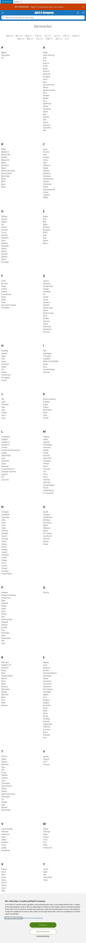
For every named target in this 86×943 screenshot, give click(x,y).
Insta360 (46, 359)
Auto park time (48, 85)
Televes (4, 762)
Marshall (46, 455)
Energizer (46, 230)
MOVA (45, 488)
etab (44, 235)
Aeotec (45, 98)
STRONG (46, 727)
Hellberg (4, 350)
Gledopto (46, 283)
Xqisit (3, 888)
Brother (4, 157)
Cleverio (46, 152)
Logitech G (5, 445)
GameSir (46, 305)
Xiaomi (4, 869)
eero (44, 238)
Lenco (3, 463)
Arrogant (46, 76)
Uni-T (45, 762)
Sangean (46, 700)
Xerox (3, 880)
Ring (3, 700)
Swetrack (46, 735)
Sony (45, 697)
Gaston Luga (48, 307)
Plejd (3, 600)
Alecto (45, 111)
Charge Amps (48, 179)
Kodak (45, 404)
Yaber (45, 872)
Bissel (3, 179)
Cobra (45, 187)
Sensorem (47, 705)
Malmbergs (47, 445)
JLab (3, 407)
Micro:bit (46, 469)
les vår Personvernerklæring (32, 918)
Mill (44, 471)
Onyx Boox (47, 522)
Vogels (3, 848)
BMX (3, 181)
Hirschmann (6, 375)
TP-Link (4, 756)
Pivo (3, 616)
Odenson (46, 528)
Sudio (45, 665)
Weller (45, 829)
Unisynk (46, 764)
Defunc (4, 248)
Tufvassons (5, 783)
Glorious (46, 321)
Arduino (46, 63)
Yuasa (45, 880)
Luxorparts (5, 436)
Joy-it (3, 415)
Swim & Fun (47, 684)
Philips (4, 614)
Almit (45, 79)
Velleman (4, 831)
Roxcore (4, 705)
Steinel (45, 678)
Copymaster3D (49, 189)
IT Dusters (47, 356)
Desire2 (4, 254)
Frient (3, 297)
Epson (45, 243)
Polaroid (4, 603)
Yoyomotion (48, 877)
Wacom (46, 837)
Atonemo (46, 125)
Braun (3, 187)
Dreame (4, 243)
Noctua (4, 565)
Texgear (4, 802)
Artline (45, 122)
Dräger (4, 222)
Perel (3, 611)
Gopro (45, 324)
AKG (45, 58)
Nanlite (4, 536)
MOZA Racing (48, 490)
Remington (5, 689)
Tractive (4, 778)
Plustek (4, 627)
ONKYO (46, 539)
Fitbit (3, 299)
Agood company (49, 90)
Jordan (4, 412)
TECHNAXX (6, 810)
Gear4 (45, 310)
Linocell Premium (8, 469)
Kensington (47, 410)
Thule (3, 772)
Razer (3, 681)
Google (46, 289)
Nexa (3, 522)
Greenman (47, 326)
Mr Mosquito (48, 493)
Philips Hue (5, 598)
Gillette (46, 318)
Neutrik (4, 552)
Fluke (3, 281)
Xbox (3, 874)
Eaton (45, 224)
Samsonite (47, 686)
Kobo (45, 412)
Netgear (4, 549)
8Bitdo (4, 52)
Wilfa (45, 845)
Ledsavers (5, 461)
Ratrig (3, 670)
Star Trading (47, 689)
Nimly (3, 563)
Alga (44, 114)
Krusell (45, 418)
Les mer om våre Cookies (13, 918)
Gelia (45, 316)
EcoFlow (46, 227)
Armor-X (46, 71)
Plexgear (4, 592)
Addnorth (47, 74)
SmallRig (46, 719)
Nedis (3, 528)
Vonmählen (5, 850)
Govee (45, 299)
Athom (45, 87)
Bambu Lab (5, 154)
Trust (3, 780)
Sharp (45, 708)
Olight (45, 525)
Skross (45, 716)
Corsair (46, 192)
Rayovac (4, 686)
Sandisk (46, 670)
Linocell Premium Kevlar (10, 450)
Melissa (46, 463)
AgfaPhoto (47, 103)
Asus (45, 101)
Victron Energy (7, 829)
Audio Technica (49, 55)
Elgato (45, 216)
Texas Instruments (8, 794)
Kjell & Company (49, 399)
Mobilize (46, 479)
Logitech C (5, 442)
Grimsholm (47, 329)
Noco (3, 525)
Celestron (47, 173)
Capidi (45, 168)
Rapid (3, 684)
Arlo (44, 60)
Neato (3, 541)
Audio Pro (47, 127)
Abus (45, 82)
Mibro (45, 466)
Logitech (4, 439)
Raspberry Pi (6, 665)
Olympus (46, 514)
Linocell (4, 447)
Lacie (3, 458)
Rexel (3, 697)
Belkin (3, 149)
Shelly (45, 710)
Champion (47, 176)
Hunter (4, 380)
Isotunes (46, 372)
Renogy (4, 692)
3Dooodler (5, 55)
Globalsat (47, 291)
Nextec (4, 557)
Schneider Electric (50, 673)
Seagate (46, 702)
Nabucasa (5, 517)
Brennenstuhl (6, 173)
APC (44, 119)
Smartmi (46, 721)
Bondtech (5, 165)
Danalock (5, 246)
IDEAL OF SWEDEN (50, 361)
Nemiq (3, 547)
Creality (46, 157)
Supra (45, 732)
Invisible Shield (49, 369)
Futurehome (6, 294)
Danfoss (4, 235)
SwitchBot (47, 692)
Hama (3, 361)
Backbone (5, 152)
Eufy (44, 219)
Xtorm (3, 872)
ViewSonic (5, 834)
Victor (3, 845)
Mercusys (47, 447)
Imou (45, 367)
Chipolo (46, 181)
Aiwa (45, 93)
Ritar (3, 673)
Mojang (46, 436)
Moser (45, 439)
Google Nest (48, 286)
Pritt (3, 643)
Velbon (4, 839)
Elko (44, 222)
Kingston (46, 402)
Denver (4, 227)
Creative (46, 195)
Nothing (4, 530)
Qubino (46, 592)
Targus (3, 759)
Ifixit (44, 350)
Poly (3, 630)
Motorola (46, 482)
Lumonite (5, 479)
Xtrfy (3, 890)
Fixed (3, 302)
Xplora (3, 885)
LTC (2, 477)
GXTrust (46, 332)
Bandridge (5, 176)
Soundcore (47, 681)
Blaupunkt (5, 160)
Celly (45, 162)
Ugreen (46, 756)
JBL (2, 399)
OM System (47, 533)
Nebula (4, 544)
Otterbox (46, 520)
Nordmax (5, 571)
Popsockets (5, 638)
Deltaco (4, 216)
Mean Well (47, 458)
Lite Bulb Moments (8, 471)
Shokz (45, 713)
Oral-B (45, 512)
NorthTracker (6, 573)
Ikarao (45, 364)
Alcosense (47, 109)
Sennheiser (47, 676)
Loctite (4, 453)
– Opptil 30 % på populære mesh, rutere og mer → (40, 7)
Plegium (4, 625)
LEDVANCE (5, 455)
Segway (46, 662)
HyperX (4, 353)
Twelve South (6, 786)
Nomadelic (5, 514)
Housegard (5, 377)
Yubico (45, 869)
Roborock (5, 662)
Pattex (3, 606)
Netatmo (4, 533)
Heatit (3, 367)
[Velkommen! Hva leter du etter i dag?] (44, 17)
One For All (47, 536)
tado (3, 805)
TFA (2, 770)
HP (2, 369)
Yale (44, 874)
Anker (45, 66)
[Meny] (2, 12)
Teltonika (4, 764)
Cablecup (46, 165)
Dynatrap (5, 262)
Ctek (45, 154)
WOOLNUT (47, 848)
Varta (3, 837)
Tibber (3, 788)
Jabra (3, 402)
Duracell (4, 230)
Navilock (4, 539)
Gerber (45, 297)
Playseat (4, 622)
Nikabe (4, 560)
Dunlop (4, 219)
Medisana (47, 461)
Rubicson (5, 668)
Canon (45, 160)
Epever (45, 240)
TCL (2, 799)
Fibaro (3, 286)
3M (2, 58)
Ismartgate (47, 353)
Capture (46, 170)
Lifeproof (4, 466)
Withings (46, 831)
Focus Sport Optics (8, 305)
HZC (3, 359)
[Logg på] (78, 12)
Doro (3, 240)
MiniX (45, 474)
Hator (3, 356)
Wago (45, 834)
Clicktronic (47, 184)
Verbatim (4, 842)
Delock (4, 251)
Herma (4, 372)
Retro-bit (4, 694)
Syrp (44, 737)
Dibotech (5, 238)
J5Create (4, 404)
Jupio (3, 418)
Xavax (3, 877)
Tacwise (4, 807)
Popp (3, 635)
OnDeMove (47, 517)
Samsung (46, 668)
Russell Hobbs (6, 676)
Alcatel (45, 106)
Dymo (3, 259)
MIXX (45, 477)
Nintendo (5, 512)
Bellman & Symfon (8, 170)
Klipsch (46, 407)
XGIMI (4, 882)
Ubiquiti (46, 759)
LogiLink (4, 474)
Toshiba (4, 775)
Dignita (4, 256)
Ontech (46, 541)
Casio (45, 149)
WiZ (44, 842)
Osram (45, 544)
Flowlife (4, 283)
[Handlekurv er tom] (83, 12)
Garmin (46, 281)
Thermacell (5, 796)
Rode (3, 702)
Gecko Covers (48, 313)
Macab (45, 453)
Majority (46, 442)
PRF (3, 641)
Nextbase (5, 555)
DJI (2, 224)
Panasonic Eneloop (8, 595)
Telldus (4, 791)
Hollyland (5, 364)
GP (44, 294)
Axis (44, 130)
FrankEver (5, 307)
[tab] (6, 2)
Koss (45, 415)
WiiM (45, 839)
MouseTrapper (48, 485)
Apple (45, 52)
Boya (3, 184)
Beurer (4, 168)
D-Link (3, 232)
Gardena (46, 302)
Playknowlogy (6, 619)
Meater (46, 450)
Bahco (3, 162)
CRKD (45, 197)
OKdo (45, 530)
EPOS (45, 232)
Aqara (45, 68)
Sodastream (47, 724)
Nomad (4, 568)
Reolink (4, 678)
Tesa (3, 767)
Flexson (4, 291)
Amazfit (46, 117)
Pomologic (5, 633)
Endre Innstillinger (43, 936)
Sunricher (46, 729)
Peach (3, 608)
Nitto (3, 520)
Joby (3, 410)
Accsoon (46, 95)
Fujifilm (4, 289)
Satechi (46, 694)
